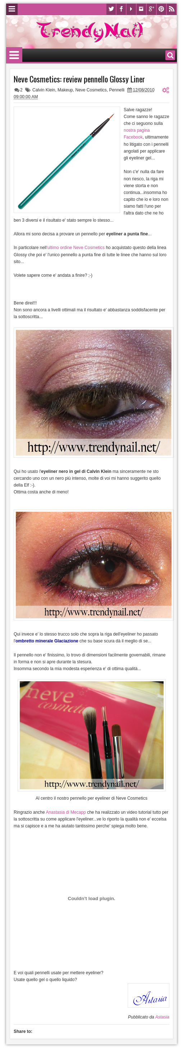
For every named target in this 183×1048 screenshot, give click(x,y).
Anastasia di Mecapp (66, 812)
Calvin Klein (43, 89)
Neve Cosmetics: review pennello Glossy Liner (79, 79)
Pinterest (161, 9)
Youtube (131, 9)
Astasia (162, 1017)
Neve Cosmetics (90, 89)
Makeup (65, 89)
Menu (12, 9)
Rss (171, 9)
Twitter (111, 9)
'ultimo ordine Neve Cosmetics (75, 247)
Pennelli (117, 89)
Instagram (141, 9)
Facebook (121, 9)
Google (151, 9)
